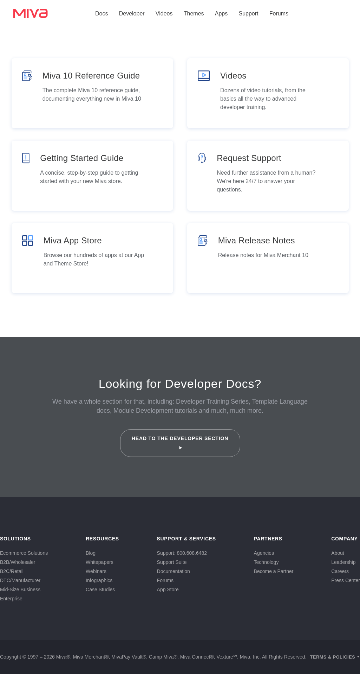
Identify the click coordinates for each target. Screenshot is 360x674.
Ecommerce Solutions (24, 553)
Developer (132, 13)
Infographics (99, 580)
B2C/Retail (12, 571)
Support (248, 13)
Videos (164, 13)
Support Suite (172, 562)
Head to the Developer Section (180, 443)
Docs (101, 13)
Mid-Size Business (20, 589)
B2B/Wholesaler (17, 562)
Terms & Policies (332, 657)
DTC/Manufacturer (20, 580)
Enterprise (11, 598)
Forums (278, 13)
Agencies (264, 553)
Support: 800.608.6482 (182, 553)
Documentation (173, 571)
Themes (194, 13)
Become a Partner (274, 571)
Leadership (343, 562)
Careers (340, 571)
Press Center (345, 580)
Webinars (96, 571)
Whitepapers (99, 562)
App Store (168, 589)
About (337, 553)
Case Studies (100, 589)
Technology (266, 562)
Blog (91, 553)
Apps (221, 13)
